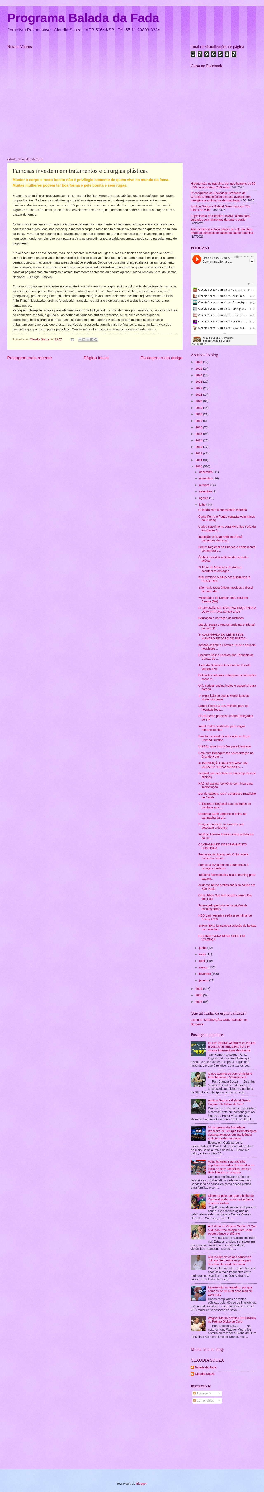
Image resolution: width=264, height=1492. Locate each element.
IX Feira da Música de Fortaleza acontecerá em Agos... (220, 569)
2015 (199, 433)
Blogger (141, 1483)
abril (202, 961)
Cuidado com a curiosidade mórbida (222, 510)
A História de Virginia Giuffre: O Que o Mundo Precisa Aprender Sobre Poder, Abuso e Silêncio (232, 1230)
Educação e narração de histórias (221, 618)
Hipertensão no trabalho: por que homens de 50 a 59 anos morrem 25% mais (223, 185)
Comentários (203, 1400)
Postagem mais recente (29, 357)
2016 (199, 427)
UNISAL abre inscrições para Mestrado (224, 746)
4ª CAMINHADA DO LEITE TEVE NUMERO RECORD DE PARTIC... (223, 636)
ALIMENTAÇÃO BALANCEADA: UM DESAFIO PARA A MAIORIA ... (223, 764)
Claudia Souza (205, 1374)
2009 (199, 988)
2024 (199, 375)
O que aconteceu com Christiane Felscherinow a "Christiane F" (230, 1075)
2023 (199, 381)
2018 (199, 414)
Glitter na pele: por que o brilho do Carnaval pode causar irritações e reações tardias (231, 1199)
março (203, 967)
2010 (199, 466)
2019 (199, 407)
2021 (199, 394)
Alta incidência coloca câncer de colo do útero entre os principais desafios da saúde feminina (222, 231)
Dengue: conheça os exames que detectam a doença (221, 826)
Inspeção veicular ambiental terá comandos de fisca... (220, 538)
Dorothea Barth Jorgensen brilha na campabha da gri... (222, 815)
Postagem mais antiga (161, 357)
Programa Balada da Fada (83, 18)
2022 (199, 388)
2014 (199, 440)
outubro (204, 485)
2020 (199, 401)
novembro (206, 478)
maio (202, 954)
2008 (199, 995)
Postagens (202, 1393)
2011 (199, 460)
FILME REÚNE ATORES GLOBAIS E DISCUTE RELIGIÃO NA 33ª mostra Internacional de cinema (231, 1046)
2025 (199, 368)
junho (203, 948)
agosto (204, 498)
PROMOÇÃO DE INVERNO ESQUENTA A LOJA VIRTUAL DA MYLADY (227, 609)
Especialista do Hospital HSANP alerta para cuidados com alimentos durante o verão (220, 217)
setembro (205, 491)
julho (202, 504)
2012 (199, 453)
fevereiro (205, 973)
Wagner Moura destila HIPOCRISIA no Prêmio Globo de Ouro (232, 1319)
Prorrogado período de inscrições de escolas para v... (223, 907)
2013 (199, 446)
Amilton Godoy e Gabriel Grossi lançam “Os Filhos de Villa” (229, 1102)
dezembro (206, 472)
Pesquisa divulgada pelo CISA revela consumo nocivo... (223, 856)
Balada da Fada (205, 1367)
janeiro (204, 980)
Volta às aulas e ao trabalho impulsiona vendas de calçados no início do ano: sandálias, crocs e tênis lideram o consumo (231, 1167)
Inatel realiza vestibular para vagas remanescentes (221, 728)
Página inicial (96, 357)
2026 (199, 362)
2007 (199, 1001)
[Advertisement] (224, 1437)
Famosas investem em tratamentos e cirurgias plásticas (223, 866)
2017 (199, 420)
